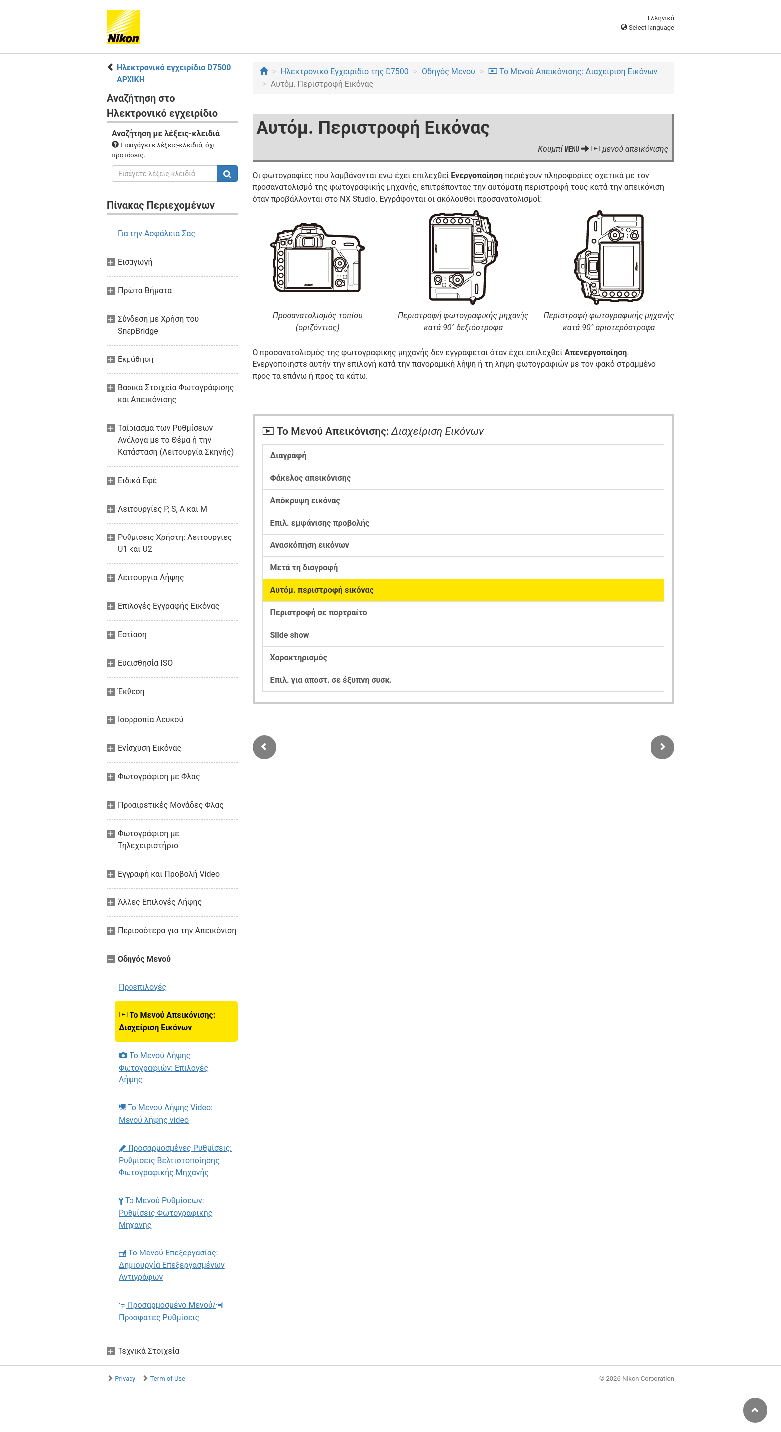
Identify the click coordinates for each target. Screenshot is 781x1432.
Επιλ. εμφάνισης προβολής (320, 523)
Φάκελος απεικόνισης (310, 478)
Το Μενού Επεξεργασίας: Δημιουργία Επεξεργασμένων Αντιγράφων (172, 1265)
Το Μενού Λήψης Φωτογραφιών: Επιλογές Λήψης (163, 1067)
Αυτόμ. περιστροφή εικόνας (322, 590)
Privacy (125, 1378)
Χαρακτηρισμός (298, 657)
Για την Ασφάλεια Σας (156, 233)
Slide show (289, 635)
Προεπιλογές (142, 987)
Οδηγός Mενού (448, 71)
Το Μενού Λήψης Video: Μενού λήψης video (166, 1114)
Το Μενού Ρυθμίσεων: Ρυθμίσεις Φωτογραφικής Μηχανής (165, 1213)
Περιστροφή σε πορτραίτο (318, 612)
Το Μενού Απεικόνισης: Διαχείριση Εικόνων (167, 1021)
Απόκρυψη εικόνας (305, 500)
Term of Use (167, 1378)
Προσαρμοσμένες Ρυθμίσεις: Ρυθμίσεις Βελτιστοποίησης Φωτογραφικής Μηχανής (175, 1160)
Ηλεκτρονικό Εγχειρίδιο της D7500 (345, 71)
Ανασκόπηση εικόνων (309, 545)
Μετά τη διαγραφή (304, 567)
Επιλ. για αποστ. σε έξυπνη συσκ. (331, 680)
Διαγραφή (288, 455)
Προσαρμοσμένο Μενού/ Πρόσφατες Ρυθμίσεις (171, 1311)
